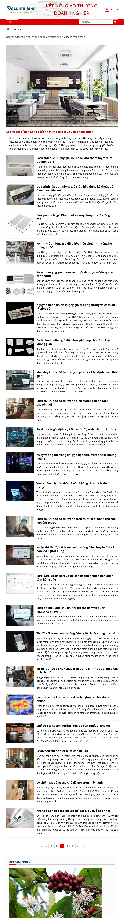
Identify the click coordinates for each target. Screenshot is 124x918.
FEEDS (114, 9)
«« (41, 846)
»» (83, 846)
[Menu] (12, 21)
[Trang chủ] (7, 29)
